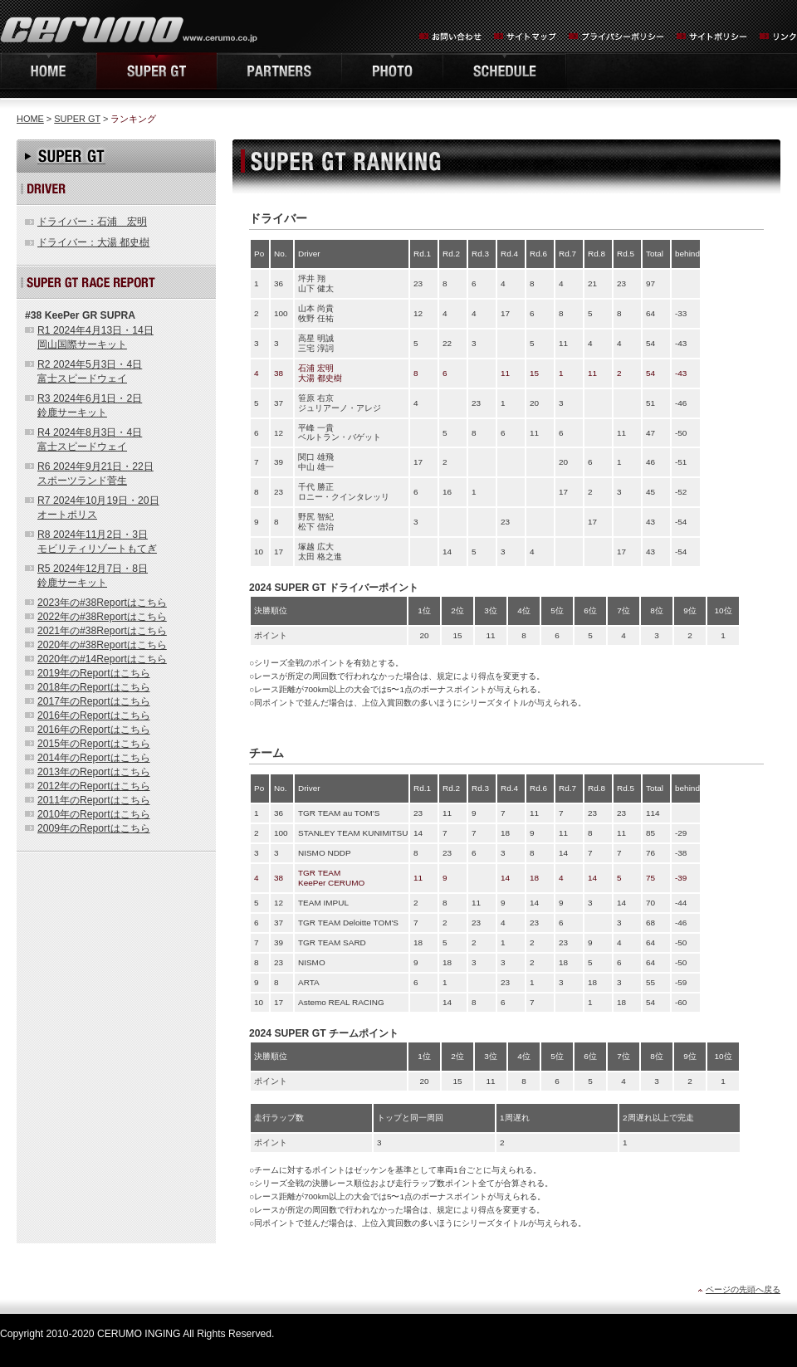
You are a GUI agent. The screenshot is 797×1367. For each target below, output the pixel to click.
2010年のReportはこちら (93, 814)
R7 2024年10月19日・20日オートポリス (98, 507)
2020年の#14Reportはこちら (102, 659)
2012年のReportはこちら (93, 786)
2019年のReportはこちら (93, 673)
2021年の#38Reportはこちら (102, 631)
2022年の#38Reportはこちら (102, 616)
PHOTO (392, 71)
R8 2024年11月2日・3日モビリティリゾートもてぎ (97, 541)
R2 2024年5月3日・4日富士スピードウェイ (89, 371)
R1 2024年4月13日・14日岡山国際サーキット (95, 337)
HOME (48, 71)
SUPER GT (77, 119)
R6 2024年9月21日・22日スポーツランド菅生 (95, 473)
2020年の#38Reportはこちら (102, 645)
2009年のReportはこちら (93, 828)
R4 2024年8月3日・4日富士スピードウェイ (89, 439)
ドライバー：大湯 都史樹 (93, 242)
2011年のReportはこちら (93, 800)
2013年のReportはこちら (93, 772)
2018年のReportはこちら (93, 687)
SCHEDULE (505, 71)
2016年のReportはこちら (93, 715)
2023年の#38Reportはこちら (102, 602)
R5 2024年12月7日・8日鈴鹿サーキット (92, 575)
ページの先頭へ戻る (743, 1289)
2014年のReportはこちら (93, 758)
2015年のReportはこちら (93, 743)
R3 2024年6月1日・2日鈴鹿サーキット (89, 405)
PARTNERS (279, 71)
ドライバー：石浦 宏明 (92, 221)
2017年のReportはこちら (93, 701)
